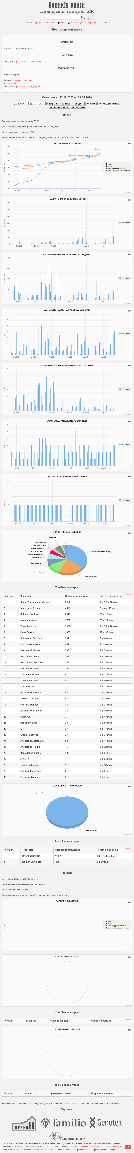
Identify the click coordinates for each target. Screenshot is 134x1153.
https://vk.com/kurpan (18, 83)
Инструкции (91, 22)
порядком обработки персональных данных (100, 1147)
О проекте (104, 22)
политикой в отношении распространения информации (26, 1150)
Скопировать (128, 594)
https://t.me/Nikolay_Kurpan (27, 86)
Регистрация (75, 22)
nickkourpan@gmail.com (21, 80)
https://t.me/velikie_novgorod (27, 61)
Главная (28, 22)
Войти (60, 22)
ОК (128, 1147)
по (30, 104)
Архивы (39, 22)
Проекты (49, 22)
